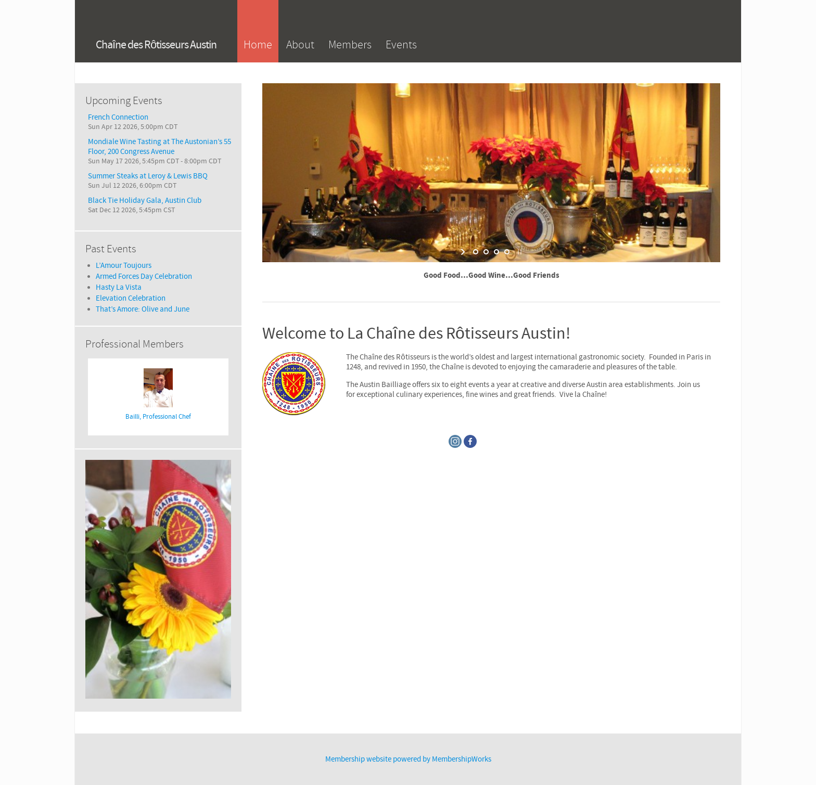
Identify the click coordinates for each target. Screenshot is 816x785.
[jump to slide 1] (475, 252)
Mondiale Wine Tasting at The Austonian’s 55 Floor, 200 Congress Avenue (159, 147)
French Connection (118, 117)
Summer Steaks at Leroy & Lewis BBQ (148, 176)
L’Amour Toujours (123, 266)
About (300, 44)
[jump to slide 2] (486, 252)
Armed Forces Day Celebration (144, 276)
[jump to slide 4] (507, 252)
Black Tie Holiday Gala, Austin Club (144, 200)
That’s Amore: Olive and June (142, 309)
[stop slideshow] (518, 252)
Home (258, 44)
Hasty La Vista (119, 287)
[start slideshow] (463, 252)
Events (401, 44)
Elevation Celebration (130, 298)
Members (350, 44)
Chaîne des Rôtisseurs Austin (156, 45)
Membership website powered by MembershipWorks (408, 759)
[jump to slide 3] (496, 252)
